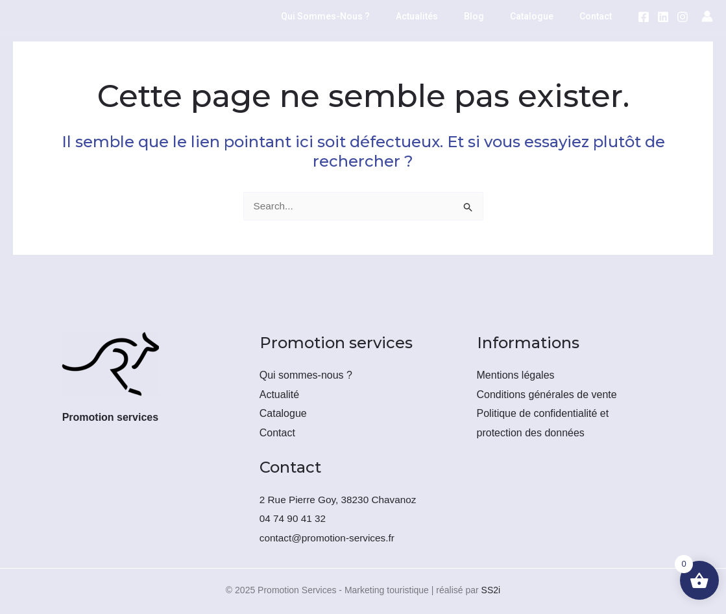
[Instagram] (682, 17)
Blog (493, 16)
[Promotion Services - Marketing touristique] (45, 94)
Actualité (279, 394)
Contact (599, 16)
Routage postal (374, 64)
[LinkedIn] (663, 17)
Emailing (294, 64)
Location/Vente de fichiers (180, 64)
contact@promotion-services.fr (330, 537)
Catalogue (543, 16)
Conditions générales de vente (547, 394)
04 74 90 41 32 (294, 518)
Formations (276, 126)
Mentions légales (516, 375)
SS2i (491, 590)
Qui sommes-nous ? (360, 16)
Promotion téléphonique (167, 126)
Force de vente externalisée (495, 64)
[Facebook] (643, 17)
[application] (243, 64)
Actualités (444, 16)
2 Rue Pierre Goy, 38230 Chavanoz (341, 499)
